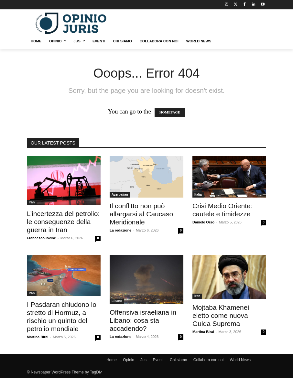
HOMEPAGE (169, 112)
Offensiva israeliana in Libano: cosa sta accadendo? (143, 320)
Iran (32, 202)
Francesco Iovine (41, 238)
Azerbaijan (120, 194)
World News (240, 360)
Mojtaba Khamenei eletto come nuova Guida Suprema (220, 315)
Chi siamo (178, 360)
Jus (143, 360)
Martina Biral (38, 337)
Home (111, 360)
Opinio (128, 360)
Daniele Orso (203, 222)
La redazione (120, 230)
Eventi (158, 360)
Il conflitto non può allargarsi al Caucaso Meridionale (141, 214)
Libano (117, 301)
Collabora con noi (208, 360)
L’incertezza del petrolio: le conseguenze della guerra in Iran (63, 221)
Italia (198, 194)
